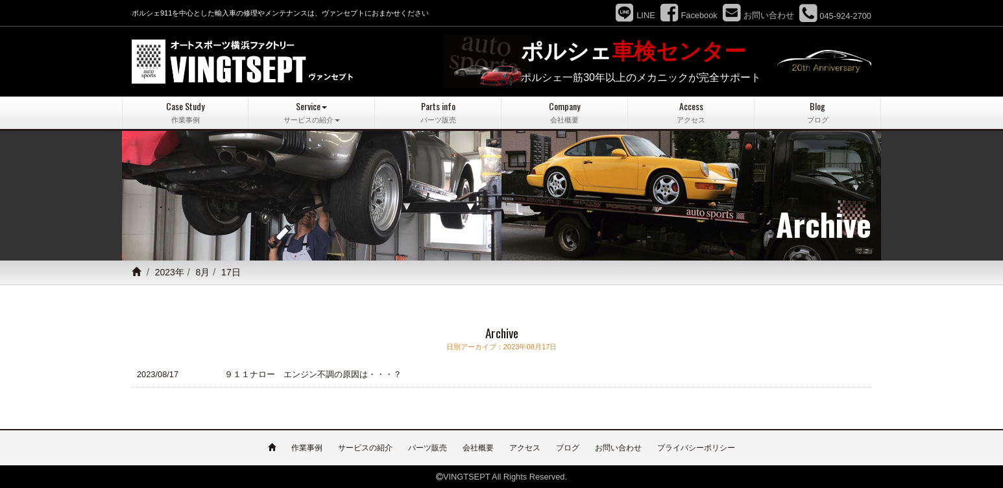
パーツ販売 (427, 447)
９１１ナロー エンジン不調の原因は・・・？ (313, 373)
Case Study (185, 112)
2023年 (169, 272)
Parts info (437, 112)
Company (564, 112)
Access (690, 112)
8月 (203, 272)
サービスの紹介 (365, 447)
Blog (817, 112)
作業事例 (306, 447)
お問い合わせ (618, 447)
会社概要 (478, 447)
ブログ (567, 447)
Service (311, 112)
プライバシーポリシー (696, 447)
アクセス (524, 447)
